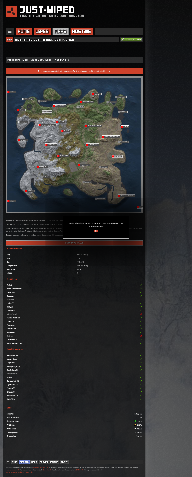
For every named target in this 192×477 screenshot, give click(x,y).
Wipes (42, 31)
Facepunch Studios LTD (40, 468)
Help (34, 462)
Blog (14, 462)
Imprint (8, 472)
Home (24, 31)
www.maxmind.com (12, 470)
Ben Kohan (47, 470)
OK (96, 231)
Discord (24, 462)
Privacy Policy (29, 472)
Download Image (74, 243)
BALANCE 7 (79, 470)
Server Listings (49, 462)
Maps (61, 31)
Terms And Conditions (17, 472)
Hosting (81, 31)
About (64, 462)
